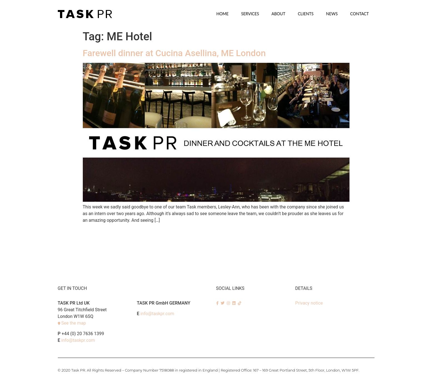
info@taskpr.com (78, 340)
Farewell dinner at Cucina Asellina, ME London (174, 53)
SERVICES (250, 13)
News (332, 13)
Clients (306, 13)
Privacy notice (309, 303)
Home (222, 13)
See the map (73, 323)
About (278, 13)
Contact (359, 13)
